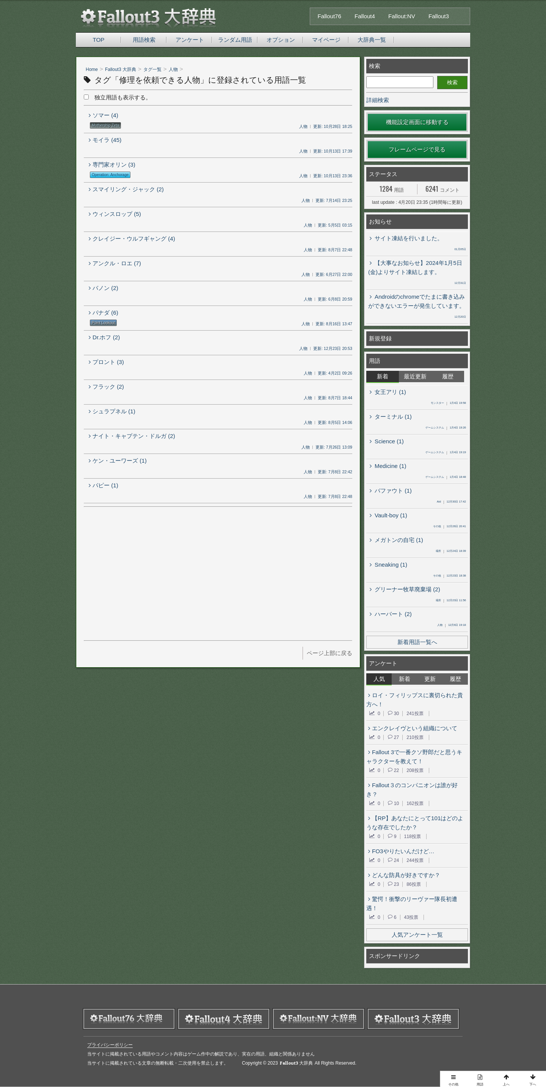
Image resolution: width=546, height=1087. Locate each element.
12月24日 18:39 (451, 551)
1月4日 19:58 (448, 403)
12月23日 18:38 (449, 576)
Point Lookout (103, 323)
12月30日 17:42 (451, 502)
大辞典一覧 (372, 39)
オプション (281, 39)
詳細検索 (377, 100)
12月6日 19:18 (451, 625)
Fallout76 (329, 16)
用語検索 (144, 39)
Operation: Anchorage (110, 175)
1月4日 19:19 (445, 453)
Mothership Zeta (105, 125)
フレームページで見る (417, 149)
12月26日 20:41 (449, 527)
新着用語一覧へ (417, 642)
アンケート (190, 39)
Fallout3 (438, 16)
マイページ (326, 39)
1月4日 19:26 (445, 428)
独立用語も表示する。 (117, 97)
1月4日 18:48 (445, 477)
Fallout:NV (401, 16)
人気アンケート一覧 (417, 934)
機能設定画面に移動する (417, 122)
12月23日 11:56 (451, 601)
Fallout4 (365, 16)
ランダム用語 (235, 39)
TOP (99, 39)
